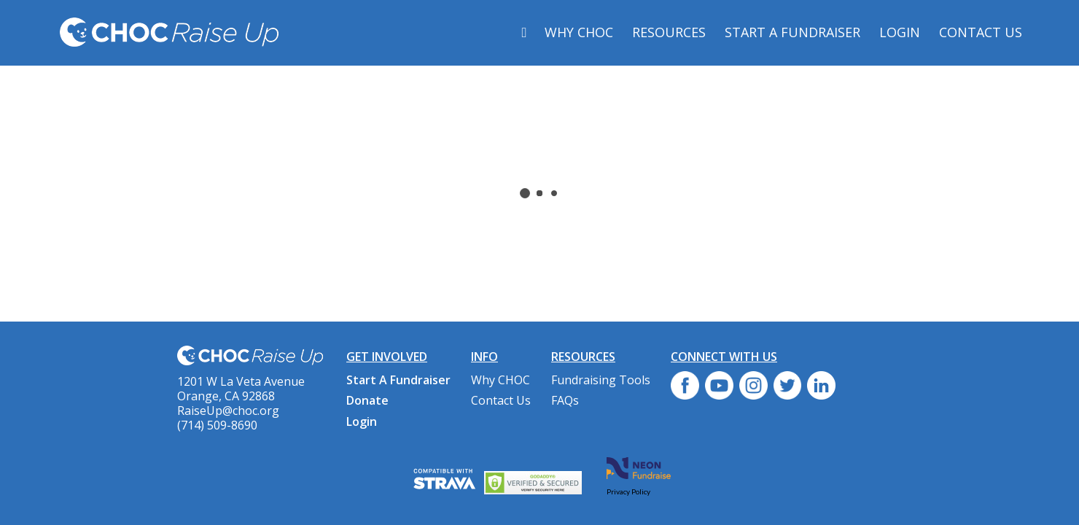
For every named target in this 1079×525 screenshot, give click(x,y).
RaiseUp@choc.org (228, 410)
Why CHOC (579, 32)
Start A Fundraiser (792, 32)
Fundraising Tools (600, 380)
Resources (669, 32)
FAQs (565, 400)
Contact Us (980, 32)
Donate (367, 400)
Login (899, 32)
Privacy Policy (628, 491)
